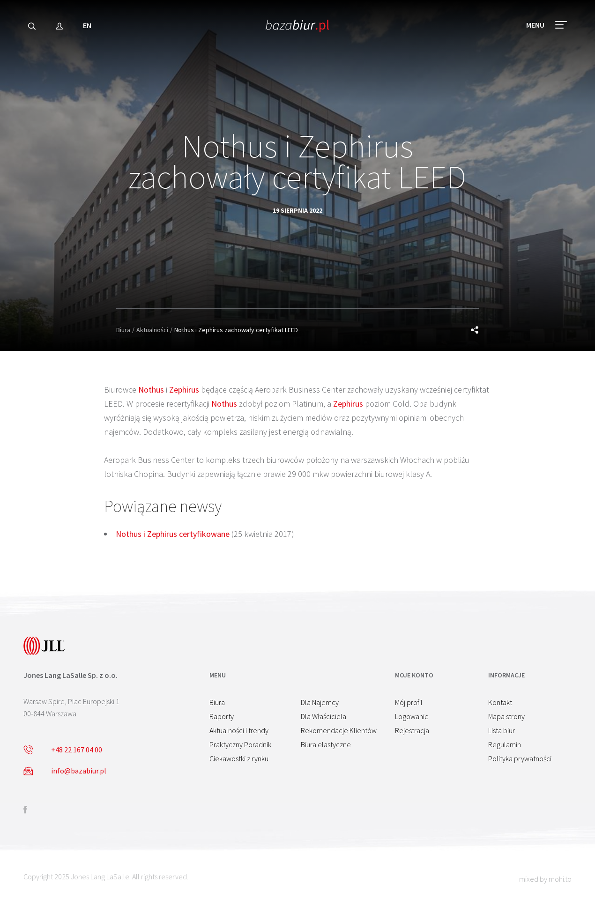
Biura (123, 330)
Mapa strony (506, 716)
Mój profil (409, 702)
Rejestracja (412, 730)
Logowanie (412, 716)
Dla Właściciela (323, 716)
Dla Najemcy (320, 702)
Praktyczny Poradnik (240, 744)
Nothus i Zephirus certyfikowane (173, 533)
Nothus (151, 389)
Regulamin (504, 744)
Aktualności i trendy (238, 730)
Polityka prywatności (519, 758)
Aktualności (152, 330)
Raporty (221, 716)
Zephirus (184, 389)
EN (87, 25)
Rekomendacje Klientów (339, 730)
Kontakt (500, 702)
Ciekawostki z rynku (238, 758)
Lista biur (501, 730)
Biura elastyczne (326, 744)
